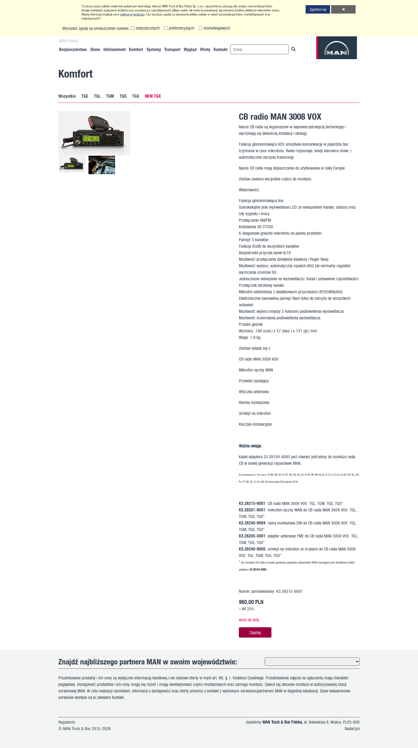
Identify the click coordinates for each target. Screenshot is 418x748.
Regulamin (66, 722)
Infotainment (114, 49)
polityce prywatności (132, 14)
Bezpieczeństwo (73, 49)
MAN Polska (68, 40)
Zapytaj (255, 632)
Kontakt (220, 49)
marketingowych (217, 28)
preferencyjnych (181, 28)
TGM (110, 96)
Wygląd (190, 49)
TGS (123, 96)
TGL (97, 96)
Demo (95, 49)
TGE (84, 96)
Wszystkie (67, 96)
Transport (172, 49)
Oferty (205, 49)
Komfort (136, 49)
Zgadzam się (318, 9)
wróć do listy (249, 619)
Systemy (154, 49)
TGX (135, 96)
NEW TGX (153, 96)
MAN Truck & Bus (77, 728)
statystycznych (148, 28)
